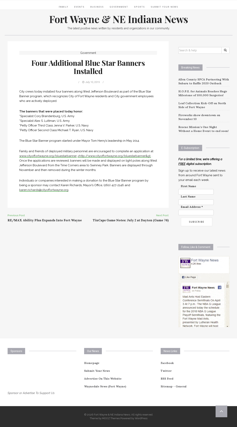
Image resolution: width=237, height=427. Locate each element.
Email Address (192, 207)
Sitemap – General (174, 386)
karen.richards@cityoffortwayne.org (43, 190)
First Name (188, 186)
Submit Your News (164, 7)
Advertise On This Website (103, 378)
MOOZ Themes (111, 418)
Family (63, 7)
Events (79, 7)
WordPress (141, 418)
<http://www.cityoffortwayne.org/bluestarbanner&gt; (114, 156)
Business (97, 7)
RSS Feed (167, 378)
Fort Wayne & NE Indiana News (118, 19)
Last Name (188, 196)
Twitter (166, 371)
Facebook (167, 363)
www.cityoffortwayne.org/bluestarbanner (48, 156)
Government (119, 7)
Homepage (91, 363)
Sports (139, 7)
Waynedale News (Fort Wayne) (105, 386)
